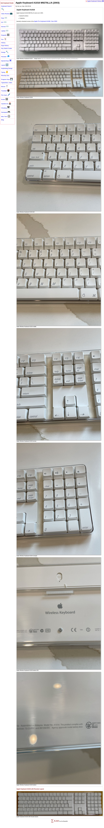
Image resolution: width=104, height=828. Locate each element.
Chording (5, 107)
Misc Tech (5, 116)
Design (5, 52)
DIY (4, 22)
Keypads (5, 34)
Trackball (5, 90)
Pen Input (5, 94)
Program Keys (7, 79)
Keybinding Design (6, 68)
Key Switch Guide (6, 48)
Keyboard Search (6, 7)
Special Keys (6, 60)
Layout (4, 64)
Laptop (4, 30)
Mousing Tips (5, 75)
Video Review (7, 13)
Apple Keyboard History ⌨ (95, 1)
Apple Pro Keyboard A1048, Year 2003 (45, 21)
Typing (4, 72)
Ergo (4, 17)
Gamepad (5, 112)
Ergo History (5, 45)
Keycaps (5, 56)
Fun (4, 39)
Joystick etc (6, 103)
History (3, 42)
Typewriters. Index (6, 82)
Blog (2, 120)
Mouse (4, 86)
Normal (5, 26)
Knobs (4, 99)
